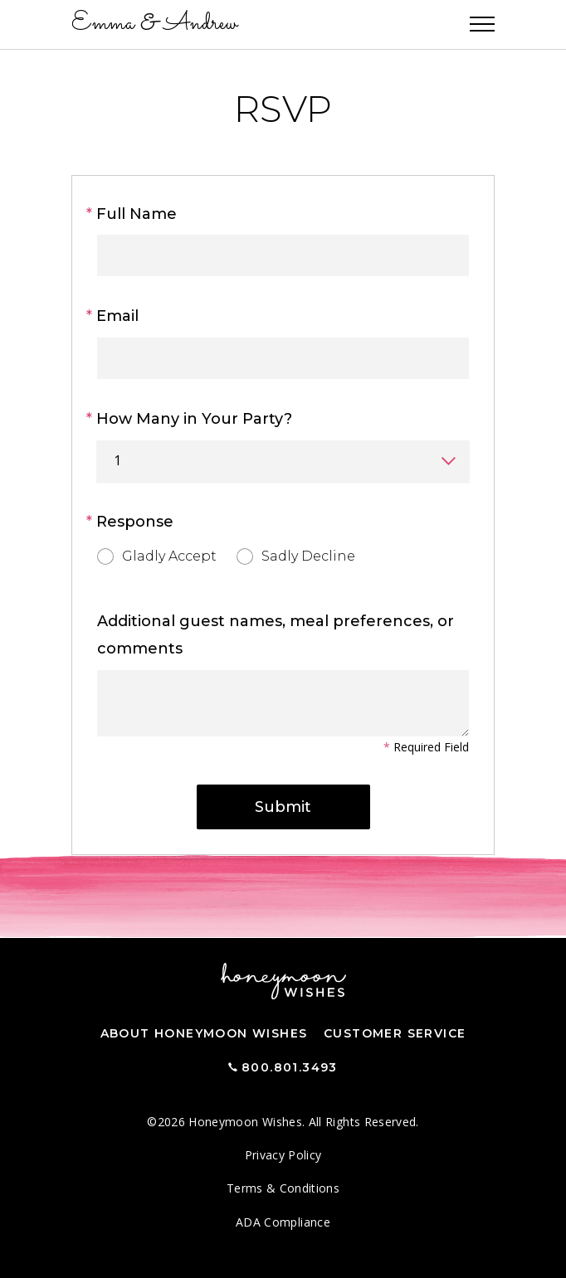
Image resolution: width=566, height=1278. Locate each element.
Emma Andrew (154, 24)
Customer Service (395, 1033)
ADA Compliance (283, 1222)
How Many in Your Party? (194, 419)
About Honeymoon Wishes (204, 1033)
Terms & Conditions (283, 1188)
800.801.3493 (290, 1067)
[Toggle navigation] (482, 24)
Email (118, 316)
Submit (283, 807)
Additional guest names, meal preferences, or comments (275, 635)
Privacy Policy (283, 1155)
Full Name (137, 214)
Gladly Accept (157, 554)
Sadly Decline (296, 554)
